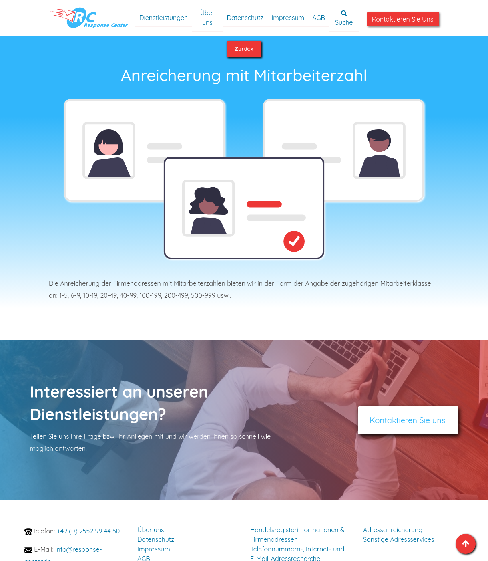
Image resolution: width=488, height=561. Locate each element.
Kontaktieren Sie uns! (403, 19)
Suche (344, 18)
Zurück (244, 48)
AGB (318, 18)
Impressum (287, 18)
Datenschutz (245, 18)
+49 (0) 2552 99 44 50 (76, 531)
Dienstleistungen (163, 18)
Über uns (207, 17)
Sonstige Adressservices (398, 539)
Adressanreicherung (392, 530)
